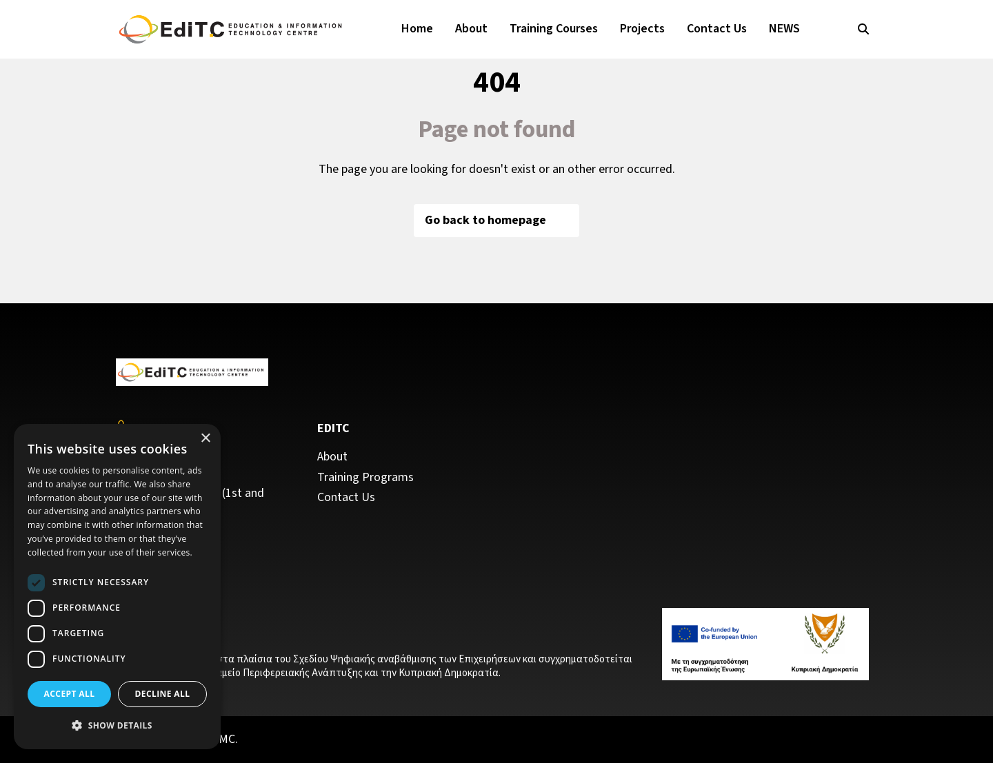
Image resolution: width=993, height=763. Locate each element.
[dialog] (117, 586)
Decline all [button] (162, 694)
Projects (642, 28)
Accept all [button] (69, 694)
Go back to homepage (496, 220)
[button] (117, 725)
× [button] (205, 439)
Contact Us (717, 28)
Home (417, 28)
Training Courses (554, 28)
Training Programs (365, 477)
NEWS (784, 28)
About (471, 28)
